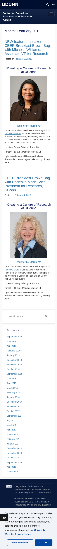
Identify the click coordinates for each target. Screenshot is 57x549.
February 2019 (14, 350)
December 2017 (14, 402)
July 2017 (11, 420)
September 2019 (14, 336)
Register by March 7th (28, 125)
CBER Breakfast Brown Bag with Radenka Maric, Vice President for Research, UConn (27, 184)
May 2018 (11, 378)
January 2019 (13, 355)
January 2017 (13, 444)
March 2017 (12, 434)
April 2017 (11, 429)
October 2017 (13, 411)
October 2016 (13, 457)
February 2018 (14, 392)
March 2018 (12, 388)
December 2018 (14, 360)
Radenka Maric (12, 269)
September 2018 (14, 374)
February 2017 (14, 439)
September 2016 (14, 462)
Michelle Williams (13, 133)
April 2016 (11, 467)
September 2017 (14, 416)
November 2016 (14, 453)
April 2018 (11, 383)
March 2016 (12, 471)
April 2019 (11, 346)
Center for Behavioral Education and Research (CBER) (17, 16)
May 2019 (11, 341)
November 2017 (14, 406)
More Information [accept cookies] (20, 542)
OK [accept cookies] (44, 542)
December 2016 (14, 448)
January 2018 (13, 397)
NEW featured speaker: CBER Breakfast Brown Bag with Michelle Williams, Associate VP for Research (27, 48)
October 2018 (13, 369)
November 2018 (14, 364)
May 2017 (11, 425)
